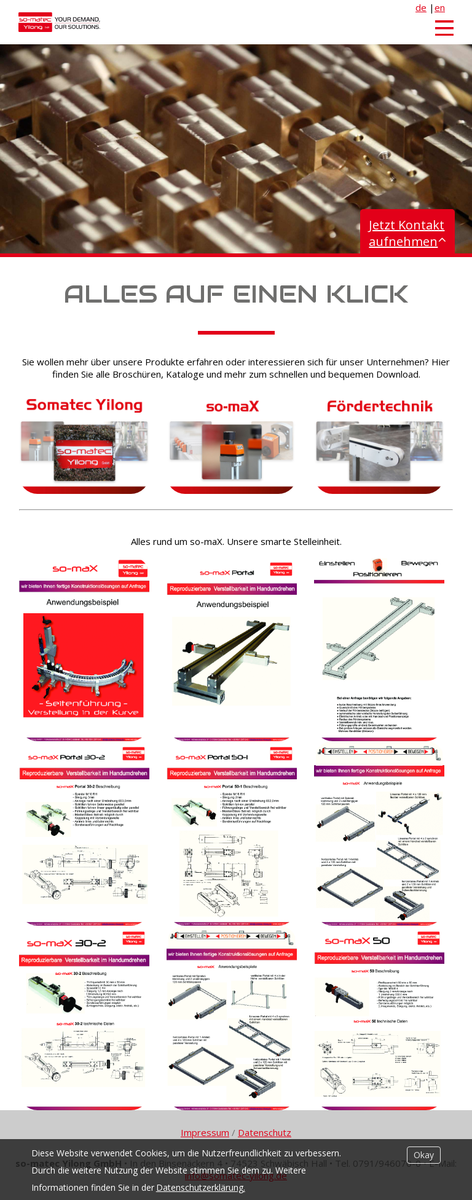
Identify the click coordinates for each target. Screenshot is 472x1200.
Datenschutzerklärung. (200, 1187)
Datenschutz (264, 1132)
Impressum (205, 1132)
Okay (424, 1155)
